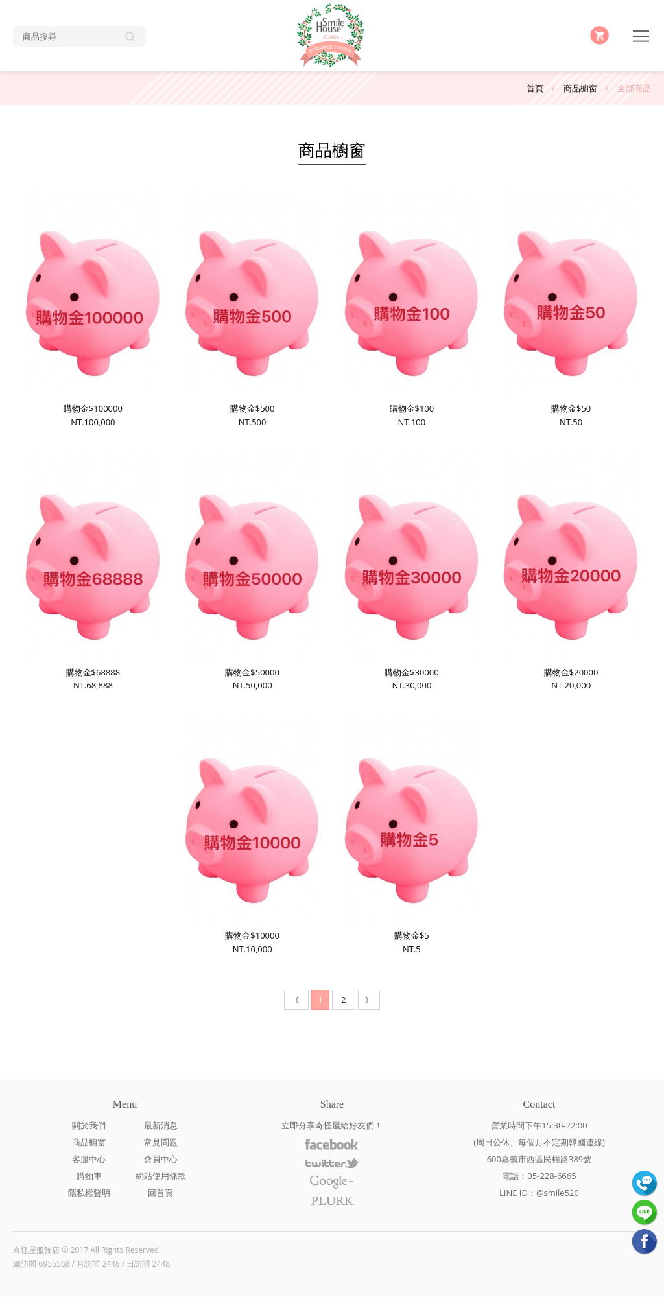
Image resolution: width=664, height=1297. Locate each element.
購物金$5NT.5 (412, 835)
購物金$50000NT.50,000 (252, 571)
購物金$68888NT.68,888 (93, 571)
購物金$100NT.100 (412, 308)
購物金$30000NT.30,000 (412, 571)
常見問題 (161, 1142)
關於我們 (89, 1125)
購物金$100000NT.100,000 (93, 308)
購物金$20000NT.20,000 (571, 571)
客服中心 (89, 1159)
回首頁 (160, 1192)
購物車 (89, 1176)
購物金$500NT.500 (252, 308)
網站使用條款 (161, 1176)
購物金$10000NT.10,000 (252, 835)
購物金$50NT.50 (571, 308)
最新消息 (161, 1125)
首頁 (535, 88)
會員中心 (161, 1159)
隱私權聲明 (89, 1192)
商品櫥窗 (580, 88)
